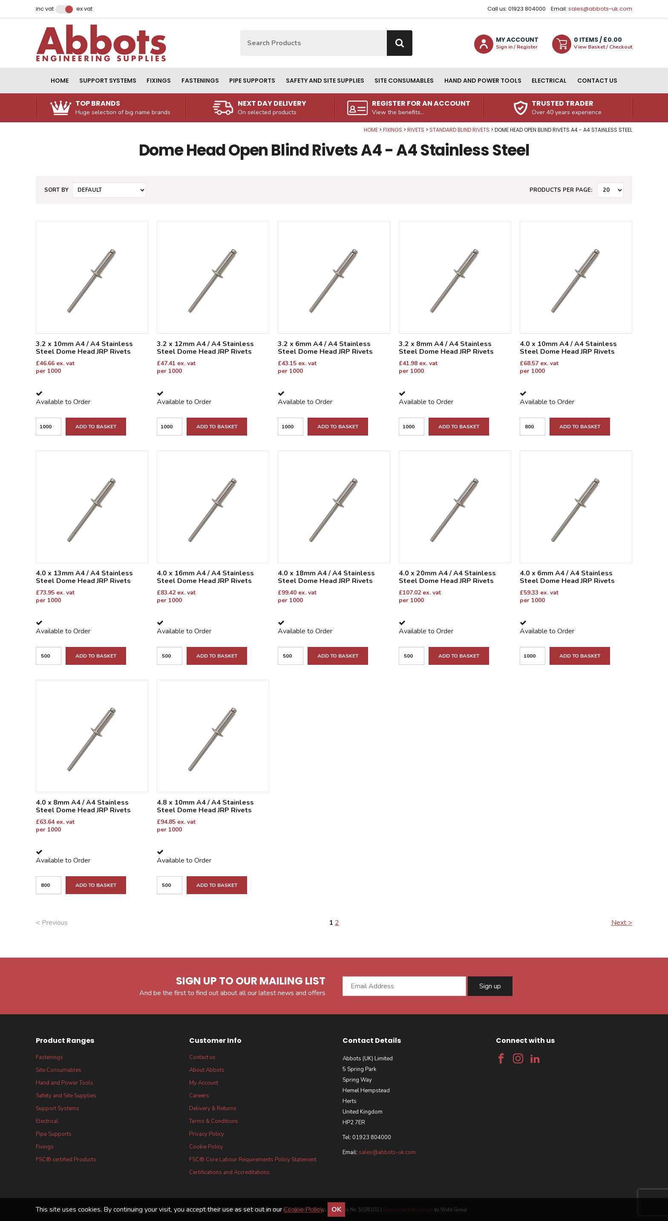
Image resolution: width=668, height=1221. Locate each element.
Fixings (159, 80)
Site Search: (240, 30)
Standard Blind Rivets (459, 129)
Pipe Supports (252, 80)
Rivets (415, 129)
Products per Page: (561, 190)
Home (60, 80)
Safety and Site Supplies (325, 80)
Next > (621, 922)
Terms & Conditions (213, 1121)
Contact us (597, 80)
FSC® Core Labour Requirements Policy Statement (253, 1159)
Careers (199, 1096)
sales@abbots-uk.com (600, 9)
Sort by (56, 190)
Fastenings (200, 80)
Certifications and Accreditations (229, 1172)
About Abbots (207, 1070)
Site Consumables (404, 80)
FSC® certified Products (66, 1159)
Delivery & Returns (212, 1108)
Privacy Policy (206, 1134)
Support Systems (107, 80)
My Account (203, 1083)
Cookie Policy (206, 1147)
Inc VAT (45, 9)
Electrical (549, 80)
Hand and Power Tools (482, 80)
